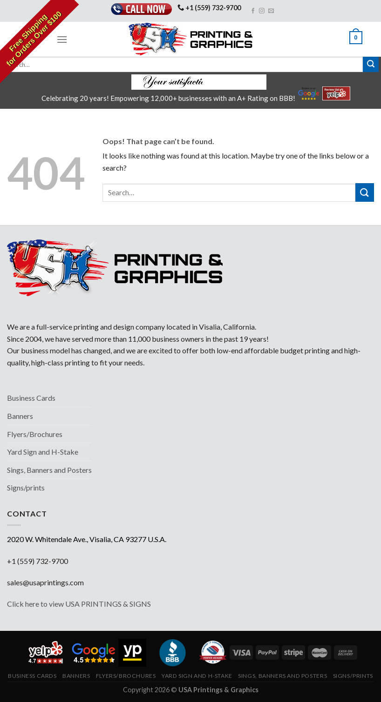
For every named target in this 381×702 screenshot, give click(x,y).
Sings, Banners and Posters (49, 469)
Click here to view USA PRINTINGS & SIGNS (79, 603)
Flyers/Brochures (34, 434)
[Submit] (371, 65)
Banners (20, 415)
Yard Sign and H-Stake (42, 451)
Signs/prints (26, 487)
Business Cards (31, 397)
